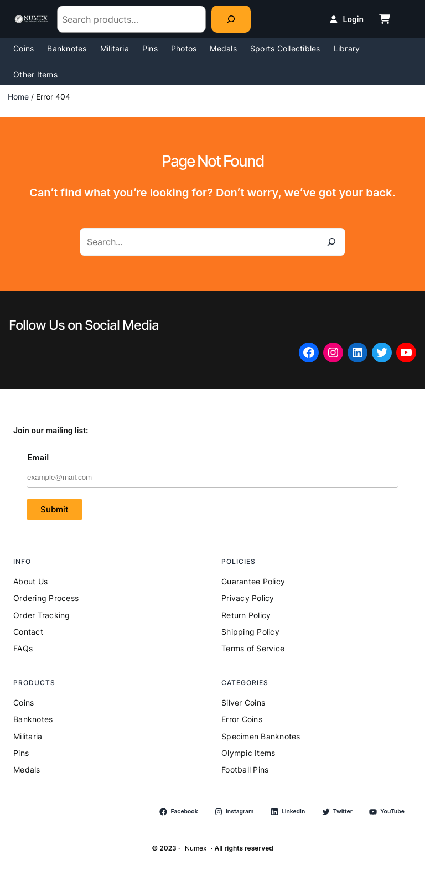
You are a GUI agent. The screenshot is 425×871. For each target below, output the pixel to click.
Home (18, 96)
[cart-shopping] (384, 19)
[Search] (231, 19)
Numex (195, 848)
